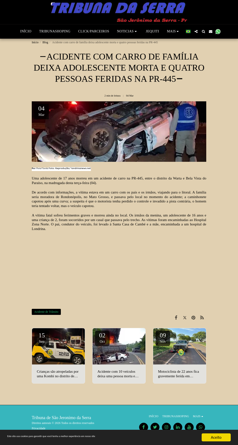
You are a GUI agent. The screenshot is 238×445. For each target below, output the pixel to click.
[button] (127, 31)
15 (41, 337)
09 (163, 337)
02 (102, 337)
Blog (45, 42)
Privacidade (39, 428)
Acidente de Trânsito (46, 311)
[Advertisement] (119, 270)
